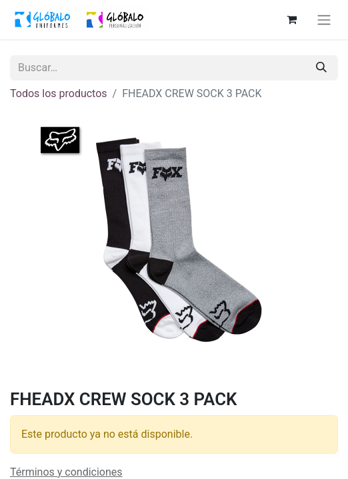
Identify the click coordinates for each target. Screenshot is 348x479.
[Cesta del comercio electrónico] (291, 19)
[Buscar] (321, 67)
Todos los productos (58, 93)
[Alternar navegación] (324, 19)
